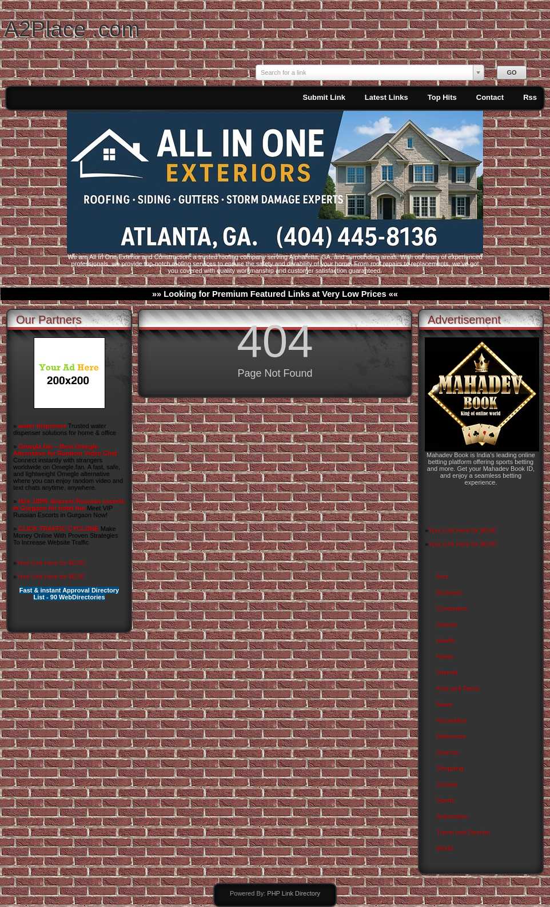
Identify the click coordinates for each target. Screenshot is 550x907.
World (445, 848)
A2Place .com (72, 29)
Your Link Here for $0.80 (51, 562)
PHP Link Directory (293, 893)
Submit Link (323, 97)
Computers (452, 608)
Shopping (450, 768)
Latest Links (386, 97)
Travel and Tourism (463, 832)
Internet (447, 672)
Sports (446, 800)
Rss (530, 97)
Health (446, 640)
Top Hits (442, 97)
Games (447, 624)
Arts (442, 576)
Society (447, 784)
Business (450, 592)
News (445, 704)
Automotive (452, 816)
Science (448, 752)
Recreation (452, 720)
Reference (451, 736)
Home (445, 656)
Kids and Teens (458, 688)
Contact (490, 97)
